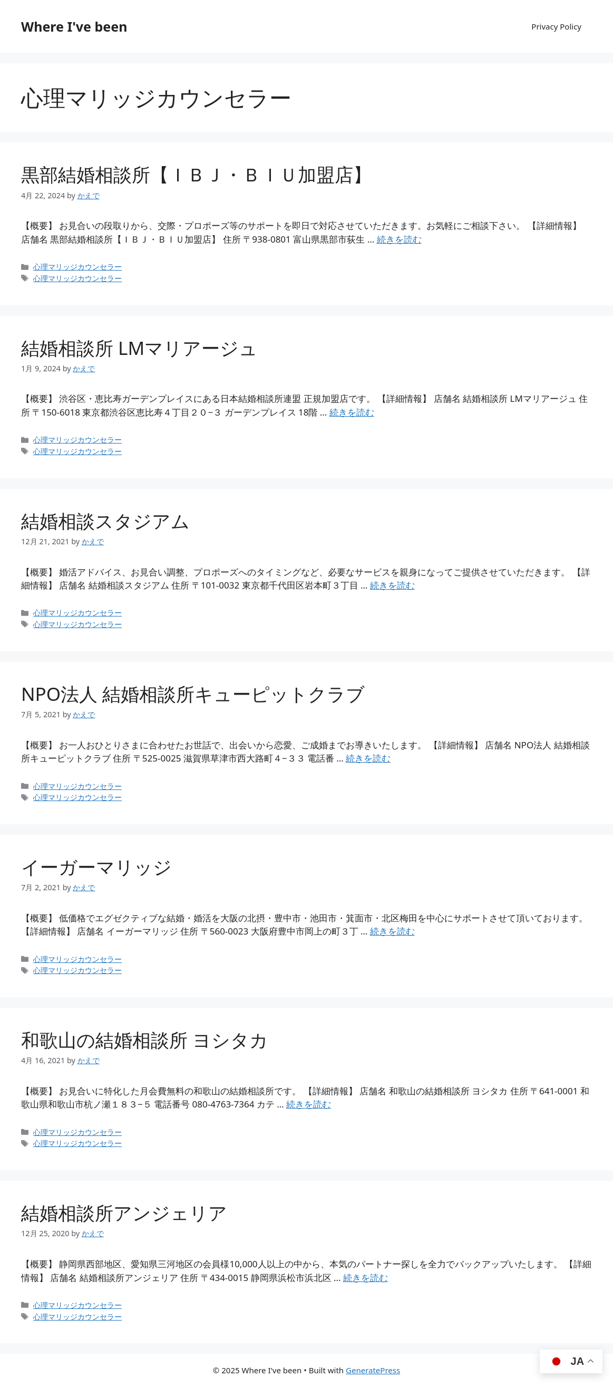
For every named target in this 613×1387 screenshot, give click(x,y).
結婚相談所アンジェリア (124, 1212)
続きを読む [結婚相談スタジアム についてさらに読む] (392, 585)
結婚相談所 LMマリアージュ (139, 347)
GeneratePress (373, 1370)
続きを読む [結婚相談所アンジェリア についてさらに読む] (365, 1278)
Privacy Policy (556, 26)
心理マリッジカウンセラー (77, 267)
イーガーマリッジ (96, 866)
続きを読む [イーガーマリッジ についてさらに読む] (392, 931)
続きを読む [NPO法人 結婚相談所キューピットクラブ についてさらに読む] (368, 758)
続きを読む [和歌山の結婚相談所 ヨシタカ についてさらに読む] (308, 1104)
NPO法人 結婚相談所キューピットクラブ (193, 693)
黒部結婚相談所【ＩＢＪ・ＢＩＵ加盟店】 (196, 174)
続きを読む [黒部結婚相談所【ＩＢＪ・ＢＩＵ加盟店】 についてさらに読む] (399, 239)
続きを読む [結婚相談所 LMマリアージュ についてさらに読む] (351, 412)
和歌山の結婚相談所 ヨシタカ (144, 1039)
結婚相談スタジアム (105, 520)
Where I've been (74, 26)
